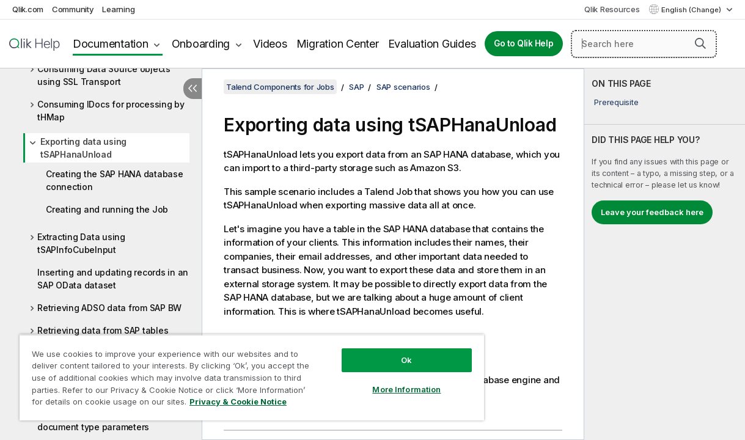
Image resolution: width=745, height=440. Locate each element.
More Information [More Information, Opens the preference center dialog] (379, 380)
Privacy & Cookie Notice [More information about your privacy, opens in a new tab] (103, 404)
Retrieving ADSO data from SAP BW (109, 307)
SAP (356, 87)
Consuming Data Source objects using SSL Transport (104, 75)
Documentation (111, 43)
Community (73, 9)
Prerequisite (616, 102)
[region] (236, 372)
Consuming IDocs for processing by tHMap (111, 110)
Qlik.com (27, 9)
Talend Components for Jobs (280, 87)
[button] (700, 43)
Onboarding (201, 43)
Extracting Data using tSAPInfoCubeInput (81, 243)
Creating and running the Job (107, 209)
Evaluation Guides (432, 43)
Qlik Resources (612, 9)
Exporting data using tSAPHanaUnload (83, 148)
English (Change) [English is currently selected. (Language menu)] (692, 10)
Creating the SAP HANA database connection (114, 180)
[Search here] (644, 44)
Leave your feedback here (652, 212)
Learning (118, 9)
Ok (378, 351)
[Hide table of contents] (192, 88)
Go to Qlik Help (523, 43)
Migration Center (337, 43)
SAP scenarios (403, 87)
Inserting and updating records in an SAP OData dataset (112, 278)
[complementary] (664, 254)
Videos (270, 43)
